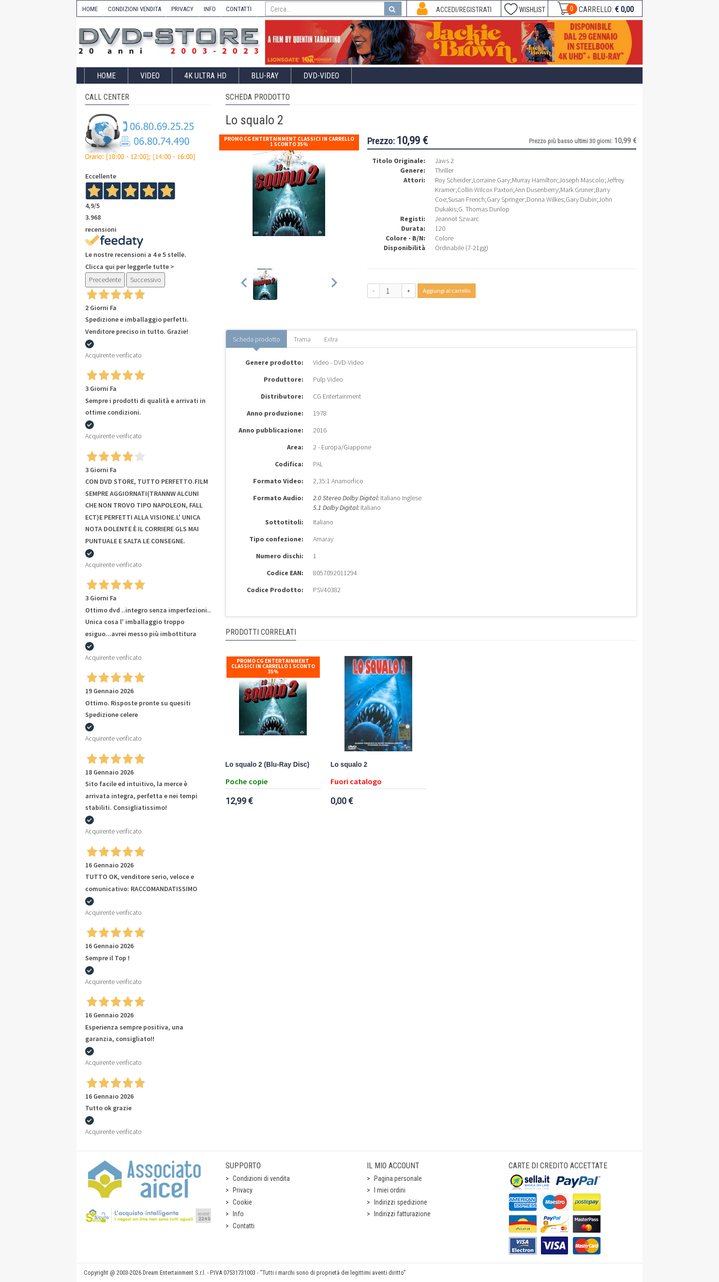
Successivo (145, 279)
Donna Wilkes (545, 199)
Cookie (242, 1202)
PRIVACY (182, 9)
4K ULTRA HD (205, 75)
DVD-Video (321, 75)
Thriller (444, 170)
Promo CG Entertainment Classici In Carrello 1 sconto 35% (289, 141)
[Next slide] (334, 284)
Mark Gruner (577, 189)
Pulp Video (328, 379)
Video (150, 75)
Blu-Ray (265, 75)
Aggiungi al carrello (446, 290)
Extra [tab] (331, 339)
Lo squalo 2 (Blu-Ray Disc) (267, 764)
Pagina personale (398, 1178)
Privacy (243, 1190)
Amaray (323, 539)
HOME (90, 9)
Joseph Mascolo (581, 180)
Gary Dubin (581, 199)
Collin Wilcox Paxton (485, 189)
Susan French (466, 199)
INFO (210, 9)
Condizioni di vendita (261, 1178)
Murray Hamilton (534, 180)
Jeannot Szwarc (457, 218)
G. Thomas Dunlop (483, 209)
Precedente (105, 279)
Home (106, 75)
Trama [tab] (302, 339)
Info (238, 1214)
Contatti (244, 1226)
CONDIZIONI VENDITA (134, 9)
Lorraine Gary (491, 180)
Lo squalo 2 (348, 764)
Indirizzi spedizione (400, 1202)
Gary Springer (505, 199)
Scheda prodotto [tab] (256, 339)
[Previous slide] (245, 284)
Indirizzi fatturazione (402, 1214)
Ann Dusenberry (536, 189)
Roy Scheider (453, 180)
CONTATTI (239, 9)
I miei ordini (389, 1190)
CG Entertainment (337, 396)
